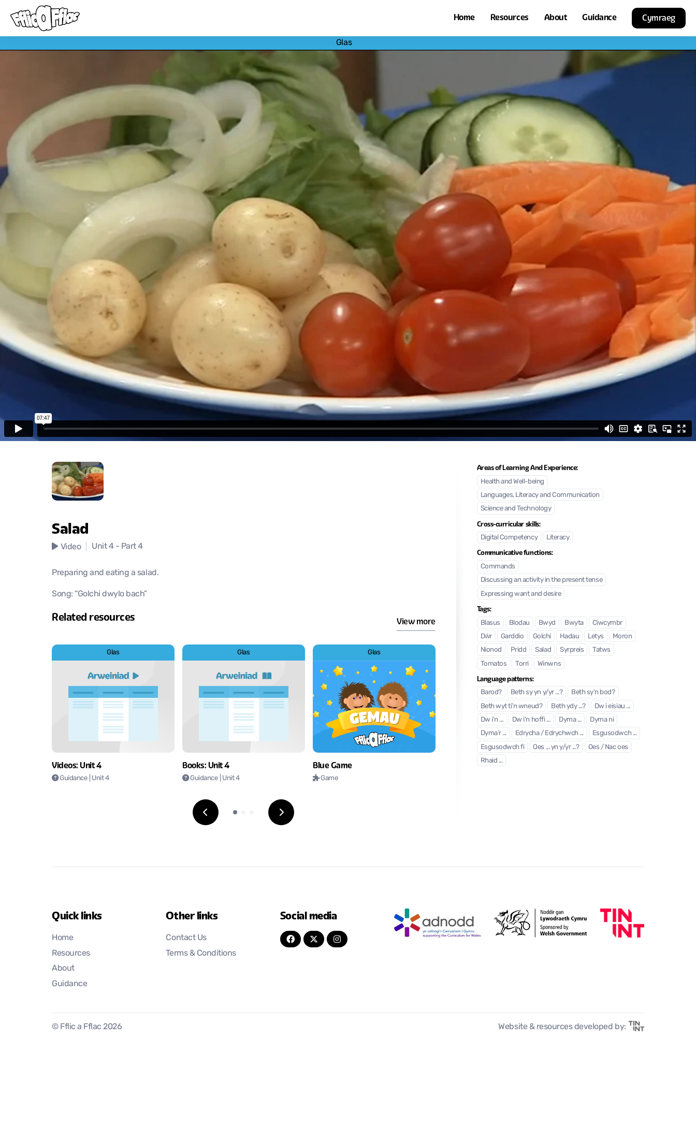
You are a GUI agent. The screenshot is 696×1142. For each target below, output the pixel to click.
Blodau (519, 623)
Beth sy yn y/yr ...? (536, 692)
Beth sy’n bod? (593, 692)
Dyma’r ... (493, 733)
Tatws (601, 650)
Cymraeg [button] (658, 18)
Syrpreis (572, 650)
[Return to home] (45, 18)
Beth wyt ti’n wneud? (511, 706)
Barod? (491, 692)
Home (464, 17)
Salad (543, 650)
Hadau (569, 636)
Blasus (490, 623)
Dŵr (486, 636)
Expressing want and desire (521, 594)
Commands (498, 566)
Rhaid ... (492, 760)
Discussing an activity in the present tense (541, 580)
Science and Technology (516, 508)
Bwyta (574, 623)
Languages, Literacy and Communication (540, 495)
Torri (522, 664)
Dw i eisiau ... (612, 706)
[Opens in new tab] (437, 923)
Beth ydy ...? (568, 706)
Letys (596, 636)
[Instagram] (337, 939)
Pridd (519, 650)
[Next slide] (281, 812)
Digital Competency (509, 537)
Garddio (512, 636)
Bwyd (547, 623)
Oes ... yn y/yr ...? (556, 747)
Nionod (491, 650)
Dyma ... (570, 719)
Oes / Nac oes (608, 747)
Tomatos (494, 664)
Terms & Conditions (201, 953)
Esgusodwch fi (503, 747)
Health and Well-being (512, 481)
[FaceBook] (290, 939)
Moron (622, 636)
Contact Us (186, 938)
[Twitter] (313, 939)
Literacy (557, 537)
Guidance (599, 17)
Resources (509, 17)
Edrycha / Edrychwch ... (549, 733)
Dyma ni (602, 719)
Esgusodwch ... (614, 733)
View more (416, 621)
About (555, 17)
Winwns (549, 664)
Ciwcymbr (607, 623)
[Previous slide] (206, 812)
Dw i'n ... (492, 719)
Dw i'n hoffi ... (531, 719)
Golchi (542, 636)
